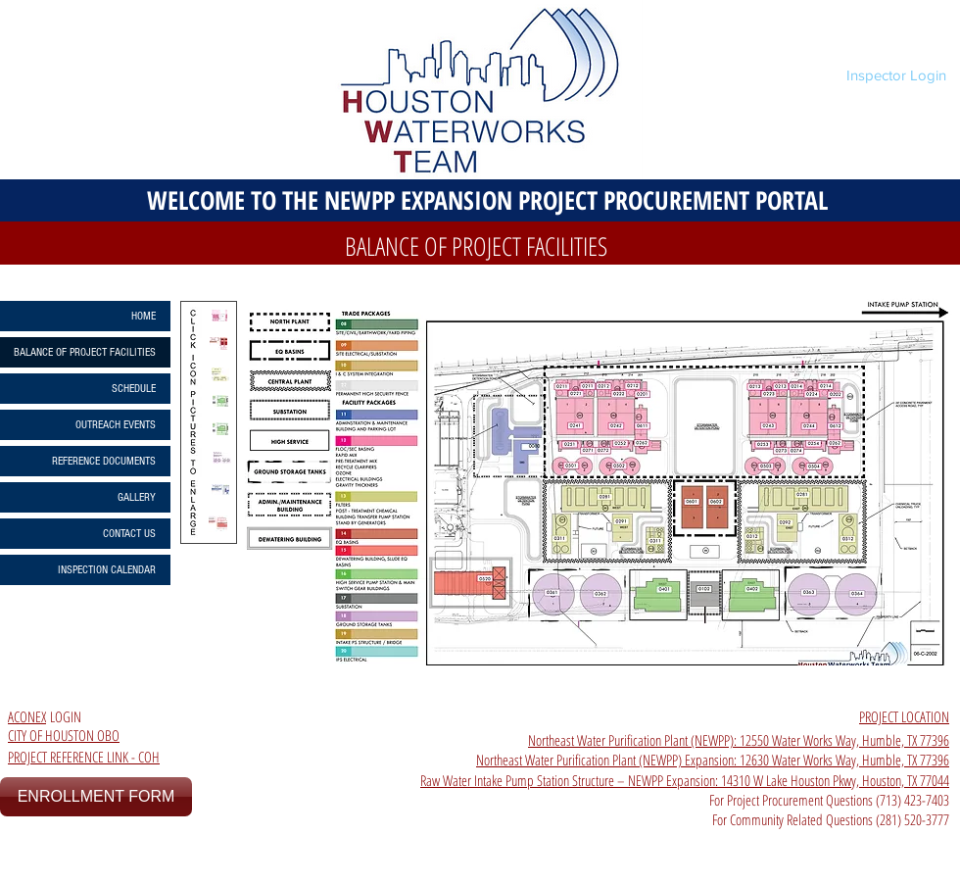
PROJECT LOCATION (904, 716)
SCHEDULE (134, 388)
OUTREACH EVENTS (115, 424)
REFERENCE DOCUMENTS (104, 461)
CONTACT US (129, 533)
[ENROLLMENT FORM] (96, 796)
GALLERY (137, 497)
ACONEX (27, 716)
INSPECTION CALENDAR (107, 570)
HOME (143, 316)
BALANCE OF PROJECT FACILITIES (85, 352)
